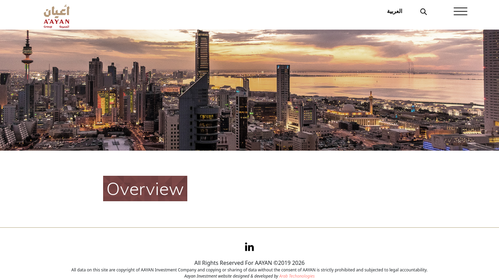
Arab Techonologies (296, 276)
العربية (394, 11)
